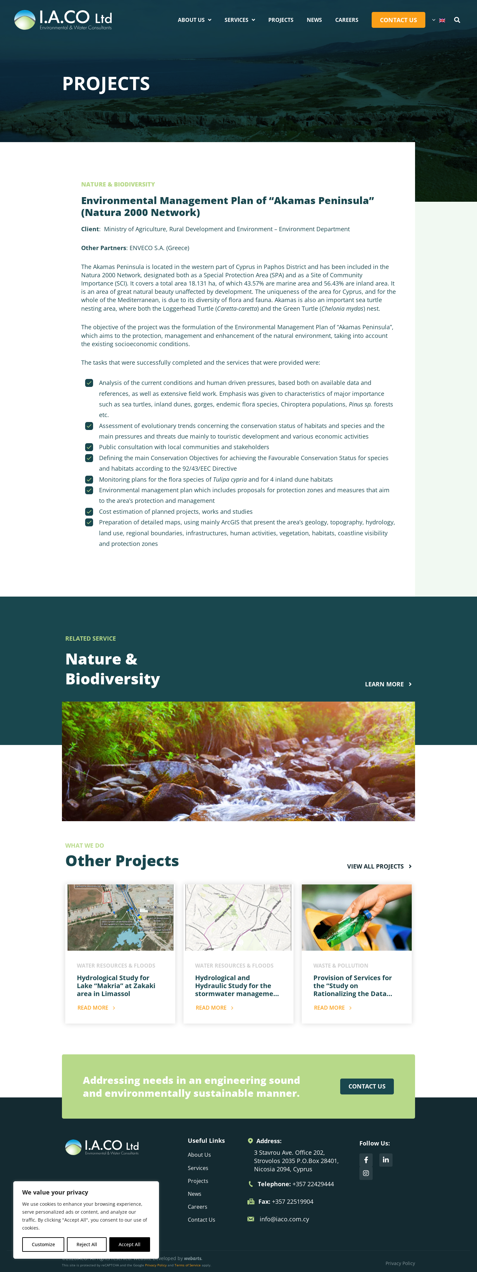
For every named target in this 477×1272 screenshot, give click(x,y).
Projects (280, 20)
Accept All (129, 1244)
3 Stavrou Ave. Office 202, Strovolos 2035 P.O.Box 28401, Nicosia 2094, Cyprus (296, 1160)
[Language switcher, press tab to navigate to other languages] (438, 20)
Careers (346, 20)
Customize (43, 1244)
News (314, 20)
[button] (457, 20)
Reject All (87, 1244)
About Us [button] (194, 20)
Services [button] (240, 20)
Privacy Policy (156, 1265)
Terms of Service (188, 1265)
